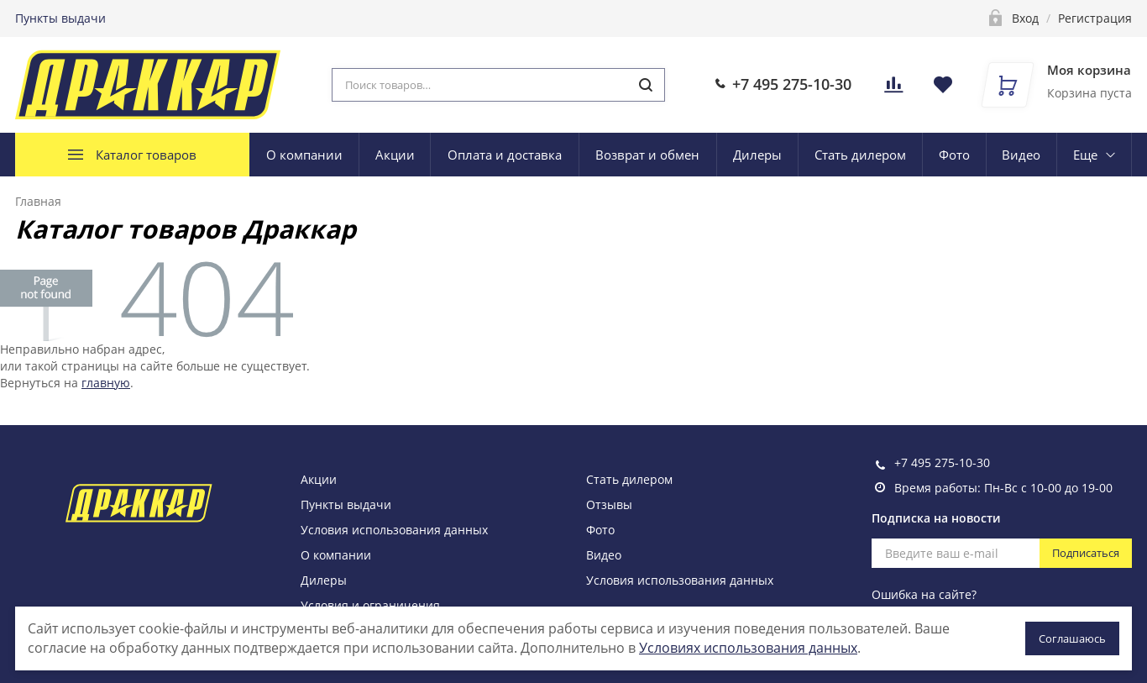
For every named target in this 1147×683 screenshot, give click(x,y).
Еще (1085, 154)
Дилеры (757, 154)
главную (105, 383)
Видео (1021, 154)
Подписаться (1085, 552)
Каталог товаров (146, 154)
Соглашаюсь (1072, 638)
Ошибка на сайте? (924, 594)
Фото (954, 154)
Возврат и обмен (647, 154)
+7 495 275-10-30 (791, 84)
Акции (395, 154)
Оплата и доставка (505, 154)
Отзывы (609, 504)
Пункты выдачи (60, 18)
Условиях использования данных (748, 647)
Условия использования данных (394, 530)
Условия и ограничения (370, 605)
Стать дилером (860, 154)
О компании (304, 154)
